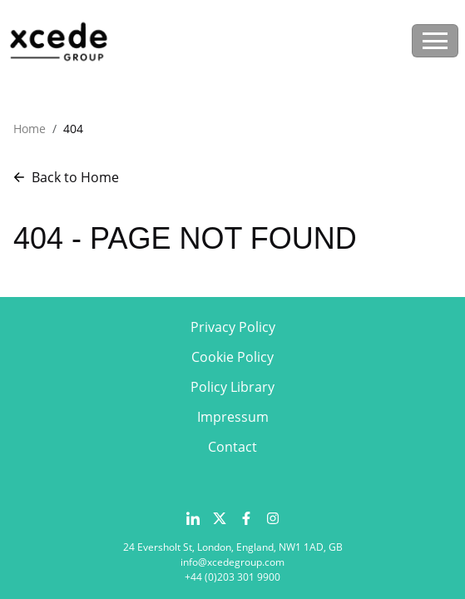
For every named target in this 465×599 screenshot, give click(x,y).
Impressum (233, 417)
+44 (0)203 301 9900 (232, 577)
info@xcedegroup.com (232, 562)
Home (29, 128)
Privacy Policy (232, 327)
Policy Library (232, 387)
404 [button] (73, 128)
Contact (232, 447)
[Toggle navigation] (435, 40)
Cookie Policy (232, 357)
